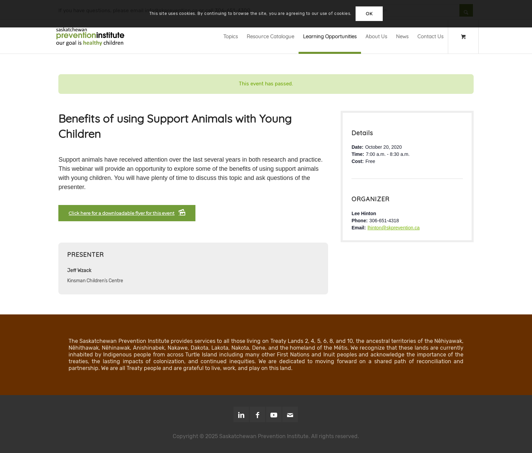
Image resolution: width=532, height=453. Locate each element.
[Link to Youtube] (274, 414)
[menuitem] (230, 37)
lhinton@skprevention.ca (393, 227)
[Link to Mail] (290, 414)
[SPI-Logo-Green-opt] (90, 37)
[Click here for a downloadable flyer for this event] (126, 213)
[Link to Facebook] (257, 414)
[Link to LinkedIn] (241, 414)
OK (369, 13)
